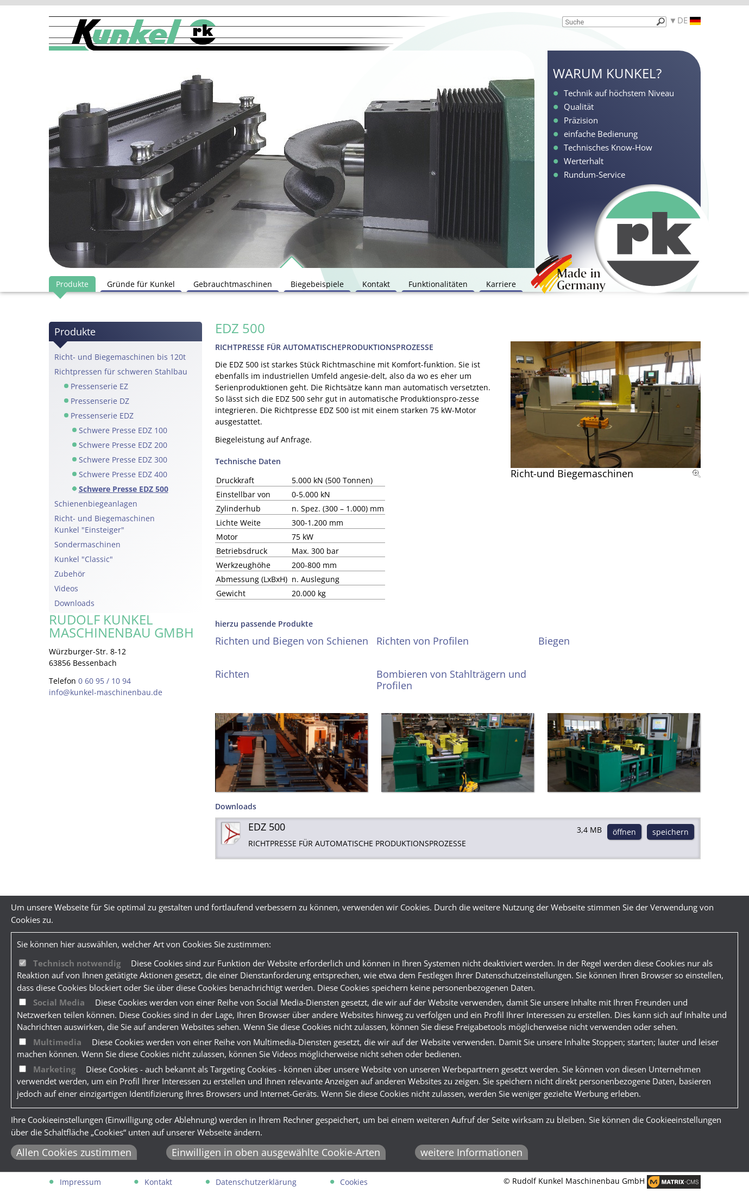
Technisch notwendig (77, 963)
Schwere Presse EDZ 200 (123, 445)
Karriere (501, 284)
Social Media (59, 1002)
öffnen (624, 832)
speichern (670, 832)
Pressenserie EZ (99, 386)
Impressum (80, 1182)
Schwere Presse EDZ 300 (123, 459)
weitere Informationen (471, 1152)
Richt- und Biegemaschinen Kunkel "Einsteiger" (104, 524)
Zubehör (69, 574)
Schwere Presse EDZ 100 (123, 430)
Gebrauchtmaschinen (232, 284)
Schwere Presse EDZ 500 (123, 489)
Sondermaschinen (87, 544)
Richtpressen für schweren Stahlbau (120, 371)
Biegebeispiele (317, 284)
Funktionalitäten (438, 284)
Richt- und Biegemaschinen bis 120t (120, 357)
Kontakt (376, 284)
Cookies (354, 1182)
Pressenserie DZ (100, 401)
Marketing (54, 1069)
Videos (66, 588)
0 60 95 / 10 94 (104, 681)
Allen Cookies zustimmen (73, 1152)
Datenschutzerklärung (256, 1182)
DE (689, 20)
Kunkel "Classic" (83, 559)
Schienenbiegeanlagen (95, 503)
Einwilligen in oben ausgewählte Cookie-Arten (276, 1152)
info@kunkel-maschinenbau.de (105, 692)
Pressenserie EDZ (102, 415)
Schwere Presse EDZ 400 (123, 474)
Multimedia (57, 1041)
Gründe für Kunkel (141, 284)
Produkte (72, 284)
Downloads (74, 603)
